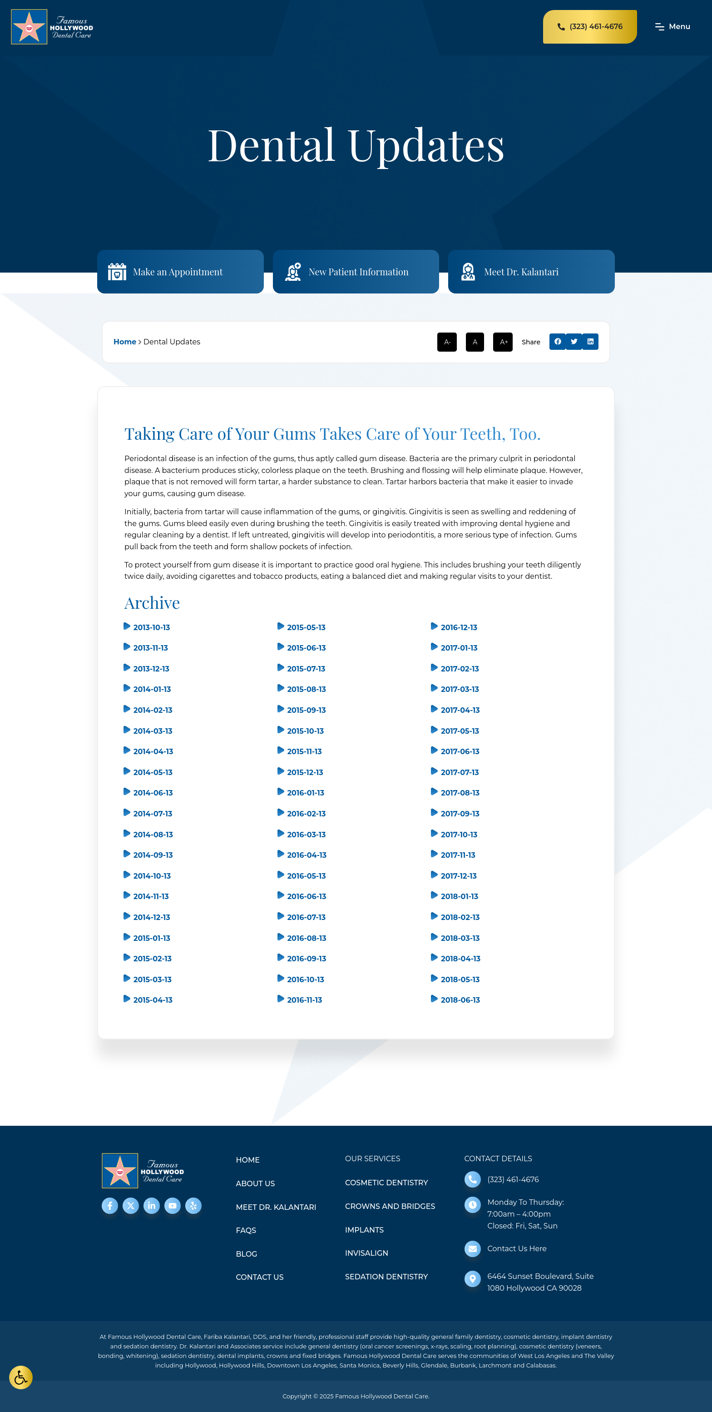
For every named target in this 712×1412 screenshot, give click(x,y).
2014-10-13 (152, 876)
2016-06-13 (306, 896)
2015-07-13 (306, 669)
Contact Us (260, 1277)
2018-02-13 (460, 917)
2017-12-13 (459, 876)
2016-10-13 (305, 979)
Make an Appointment (178, 271)
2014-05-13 (153, 772)
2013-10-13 (152, 627)
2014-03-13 (153, 731)
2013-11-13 (151, 648)
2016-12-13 (459, 627)
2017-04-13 (460, 710)
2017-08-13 (460, 793)
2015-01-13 (152, 938)
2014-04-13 (153, 751)
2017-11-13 (458, 855)
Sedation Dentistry (386, 1277)
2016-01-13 (306, 793)
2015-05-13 (306, 627)
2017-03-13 (460, 689)
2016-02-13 (306, 814)
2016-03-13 (306, 834)
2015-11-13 (304, 751)
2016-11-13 (304, 1000)
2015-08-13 (306, 689)
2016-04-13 (307, 855)
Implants (364, 1230)
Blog (246, 1254)
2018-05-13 (460, 979)
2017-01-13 (459, 648)
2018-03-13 (460, 938)
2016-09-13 (306, 959)
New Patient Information (359, 271)
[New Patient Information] (293, 272)
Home (125, 342)
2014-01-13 (152, 689)
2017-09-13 (460, 814)
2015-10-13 (305, 731)
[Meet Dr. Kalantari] (468, 272)
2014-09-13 (153, 855)
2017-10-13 (459, 834)
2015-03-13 (153, 979)
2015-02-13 (153, 959)
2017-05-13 (460, 731)
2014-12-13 (152, 917)
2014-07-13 (153, 814)
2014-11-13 (151, 896)
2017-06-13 (460, 751)
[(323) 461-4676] (473, 1179)
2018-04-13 (460, 959)
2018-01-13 (459, 896)
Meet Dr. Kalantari (521, 271)
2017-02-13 (460, 669)
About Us (255, 1183)
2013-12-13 (151, 669)
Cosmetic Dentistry (386, 1182)
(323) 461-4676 (513, 1179)
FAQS (246, 1230)
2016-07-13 (306, 917)
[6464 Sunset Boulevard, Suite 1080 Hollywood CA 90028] (473, 1279)
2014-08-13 (153, 834)
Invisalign (366, 1253)
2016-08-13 (306, 938)
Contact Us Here (517, 1248)
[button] (557, 341)
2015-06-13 (306, 648)
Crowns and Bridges (390, 1206)
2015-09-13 (306, 710)
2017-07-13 (460, 772)
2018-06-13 (460, 1000)
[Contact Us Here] (473, 1249)
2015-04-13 (153, 1000)
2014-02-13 (153, 710)
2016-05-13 (306, 876)
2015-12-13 (305, 772)
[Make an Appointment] (117, 272)
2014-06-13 (153, 793)
